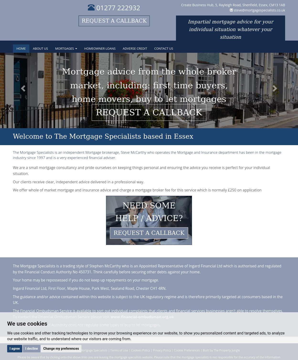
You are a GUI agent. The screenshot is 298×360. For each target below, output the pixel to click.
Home (21, 48)
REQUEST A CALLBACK (149, 233)
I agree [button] (15, 348)
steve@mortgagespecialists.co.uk (259, 10)
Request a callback (114, 21)
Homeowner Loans (100, 48)
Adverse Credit (135, 48)
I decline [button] (31, 348)
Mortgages (66, 48)
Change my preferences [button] (61, 348)
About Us (40, 48)
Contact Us (163, 48)
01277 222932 (114, 7)
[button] (22, 90)
